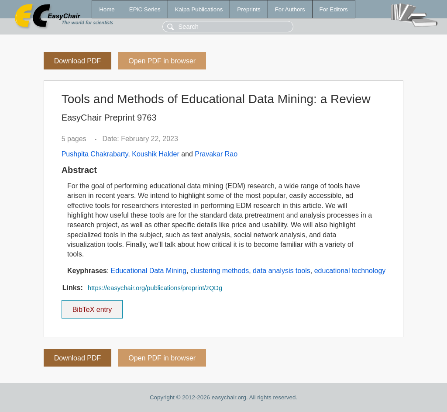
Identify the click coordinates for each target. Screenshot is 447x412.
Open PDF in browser (162, 61)
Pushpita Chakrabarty (95, 154)
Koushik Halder (155, 154)
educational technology (350, 270)
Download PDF (77, 61)
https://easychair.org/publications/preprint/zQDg (155, 287)
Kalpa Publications (199, 9)
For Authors (290, 9)
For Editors (334, 9)
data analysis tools (281, 270)
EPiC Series (145, 9)
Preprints (248, 9)
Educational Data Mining (148, 270)
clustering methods (219, 270)
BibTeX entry (92, 306)
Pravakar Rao (216, 154)
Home (107, 9)
